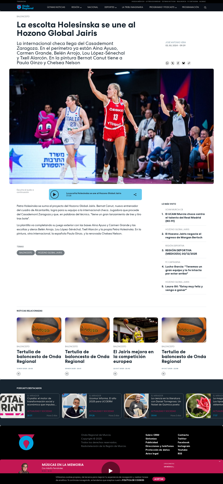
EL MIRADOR (33, 395)
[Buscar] (204, 7)
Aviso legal (152, 453)
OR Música (169, 467)
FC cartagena (192, 1)
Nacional (92, 7)
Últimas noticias (56, 7)
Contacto (183, 434)
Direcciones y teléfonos (160, 446)
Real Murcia (181, 1)
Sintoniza (151, 438)
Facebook (183, 442)
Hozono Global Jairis (50, 252)
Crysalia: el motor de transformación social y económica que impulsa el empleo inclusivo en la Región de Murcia (41, 401)
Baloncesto (23, 16)
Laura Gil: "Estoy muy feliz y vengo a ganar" (184, 288)
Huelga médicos (138, 1)
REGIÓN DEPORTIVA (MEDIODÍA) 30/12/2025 (181, 252)
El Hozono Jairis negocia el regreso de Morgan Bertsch (183, 235)
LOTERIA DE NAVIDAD (153, 1)
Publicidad (152, 442)
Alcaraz (202, 1)
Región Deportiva (174, 245)
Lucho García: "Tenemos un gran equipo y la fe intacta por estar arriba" (183, 270)
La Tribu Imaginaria (132, 7)
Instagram (184, 446)
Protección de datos (158, 449)
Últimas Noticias (169, 1)
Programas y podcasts (161, 7)
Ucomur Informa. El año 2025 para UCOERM (102, 400)
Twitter (182, 438)
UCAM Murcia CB (174, 209)
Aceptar (158, 479)
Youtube (183, 449)
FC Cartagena (172, 262)
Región (75, 7)
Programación (190, 7)
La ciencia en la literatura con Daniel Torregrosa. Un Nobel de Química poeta (166, 401)
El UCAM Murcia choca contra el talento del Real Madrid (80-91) (185, 217)
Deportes (109, 7)
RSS (180, 453)
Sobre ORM (152, 434)
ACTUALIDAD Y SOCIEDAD (39, 411)
